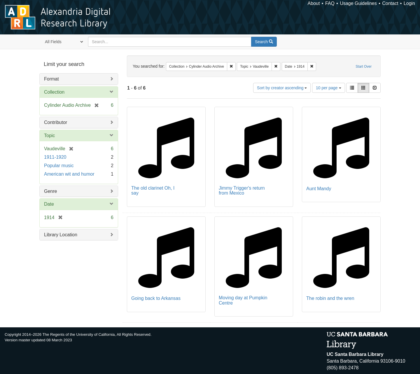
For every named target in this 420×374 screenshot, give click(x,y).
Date (49, 204)
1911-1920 (55, 157)
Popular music (59, 165)
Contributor (55, 122)
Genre (50, 191)
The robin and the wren (330, 298)
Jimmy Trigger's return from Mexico (242, 191)
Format (51, 78)
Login (409, 3)
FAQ (330, 3)
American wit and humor (69, 174)
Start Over (364, 66)
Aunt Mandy (318, 188)
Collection (54, 92)
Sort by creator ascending (282, 87)
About (314, 3)
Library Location (60, 234)
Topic (49, 135)
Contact (390, 3)
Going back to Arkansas (156, 298)
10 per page (328, 87)
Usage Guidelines (358, 3)
